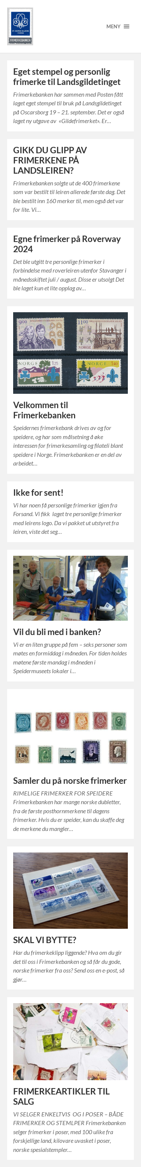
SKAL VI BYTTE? (44, 940)
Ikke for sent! (38, 492)
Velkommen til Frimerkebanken (44, 410)
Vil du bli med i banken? (57, 632)
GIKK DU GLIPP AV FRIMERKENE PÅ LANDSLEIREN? (50, 160)
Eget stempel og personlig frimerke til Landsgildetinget (67, 76)
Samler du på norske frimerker (70, 780)
